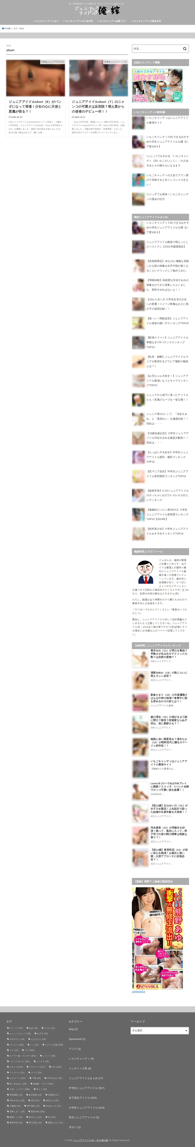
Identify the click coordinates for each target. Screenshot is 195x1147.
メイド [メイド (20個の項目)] (36, 1071)
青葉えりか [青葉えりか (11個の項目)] (55, 1121)
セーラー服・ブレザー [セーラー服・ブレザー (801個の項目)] (23, 1055)
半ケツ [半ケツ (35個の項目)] (41, 1088)
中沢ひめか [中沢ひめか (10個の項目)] (54, 1077)
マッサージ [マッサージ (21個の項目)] (17, 1071)
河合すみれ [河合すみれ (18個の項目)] (17, 1099)
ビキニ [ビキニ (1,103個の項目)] (16, 1066)
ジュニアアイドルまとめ (86, 1077)
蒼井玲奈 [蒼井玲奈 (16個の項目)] (16, 1121)
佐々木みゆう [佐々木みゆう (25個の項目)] (18, 1082)
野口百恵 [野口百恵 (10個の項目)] (35, 1121)
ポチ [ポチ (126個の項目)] (56, 1066)
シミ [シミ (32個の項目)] (34, 1043)
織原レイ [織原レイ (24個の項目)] (16, 1116)
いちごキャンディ (81, 1057)
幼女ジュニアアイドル (84, 1116)
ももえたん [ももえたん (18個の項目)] (38, 1038)
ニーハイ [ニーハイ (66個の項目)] (49, 1055)
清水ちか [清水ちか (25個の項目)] (52, 1099)
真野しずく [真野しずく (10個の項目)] (17, 1110)
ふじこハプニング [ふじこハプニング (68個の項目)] (20, 1032)
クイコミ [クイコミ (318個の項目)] (17, 1043)
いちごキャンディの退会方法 (146, 21)
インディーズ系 (80, 1067)
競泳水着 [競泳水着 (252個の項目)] (38, 1110)
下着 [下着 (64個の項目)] (36, 1077)
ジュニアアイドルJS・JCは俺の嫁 (90, 1139)
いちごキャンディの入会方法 (78, 21)
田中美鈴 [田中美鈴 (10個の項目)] (33, 1105)
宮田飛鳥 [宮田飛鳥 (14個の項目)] (16, 1094)
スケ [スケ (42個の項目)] (14, 1049)
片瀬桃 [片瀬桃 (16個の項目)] (15, 1105)
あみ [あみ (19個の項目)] (33, 1027)
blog (73, 1028)
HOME (8, 28)
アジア (75, 1047)
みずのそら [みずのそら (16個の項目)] (17, 1038)
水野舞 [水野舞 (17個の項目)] (53, 1094)
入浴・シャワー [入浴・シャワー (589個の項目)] (20, 1088)
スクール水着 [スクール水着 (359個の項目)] (54, 1043)
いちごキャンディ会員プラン (112, 21)
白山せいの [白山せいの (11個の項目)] (53, 1105)
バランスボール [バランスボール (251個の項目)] (20, 1060)
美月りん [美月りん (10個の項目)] (35, 1116)
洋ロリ (75, 1126)
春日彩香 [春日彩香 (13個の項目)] (35, 1094)
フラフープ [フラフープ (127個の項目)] (37, 1066)
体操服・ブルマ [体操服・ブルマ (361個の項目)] (43, 1082)
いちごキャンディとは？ (46, 21)
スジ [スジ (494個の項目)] (30, 1049)
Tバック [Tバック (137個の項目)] (16, 1027)
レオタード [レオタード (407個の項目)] (18, 1077)
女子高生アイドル (83, 1096)
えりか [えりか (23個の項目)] (49, 1027)
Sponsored (77, 1037)
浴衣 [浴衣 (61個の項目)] (35, 1099)
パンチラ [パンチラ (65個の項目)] (42, 1060)
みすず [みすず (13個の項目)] (42, 1032)
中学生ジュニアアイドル (86, 1086)
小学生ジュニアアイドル (86, 1106)
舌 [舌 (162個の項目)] (52, 1116)
